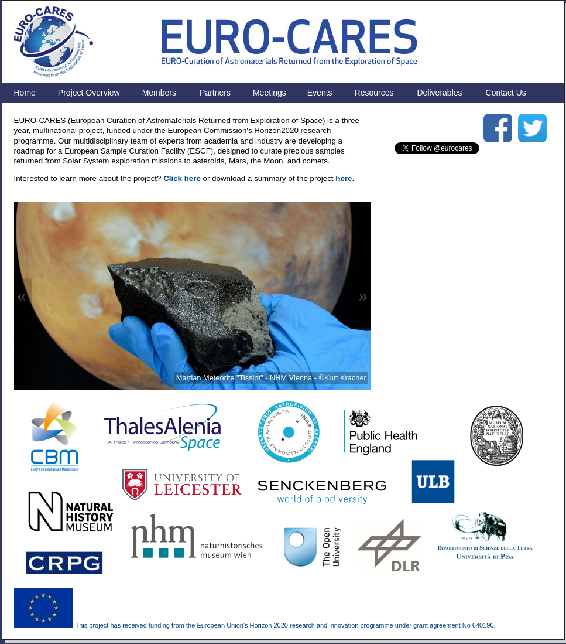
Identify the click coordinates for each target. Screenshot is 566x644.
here (343, 178)
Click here (182, 178)
